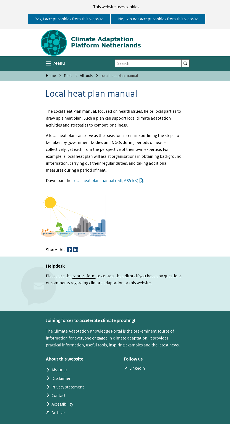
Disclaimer (61, 378)
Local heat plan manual (108, 180)
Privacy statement (67, 387)
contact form (84, 275)
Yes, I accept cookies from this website (69, 18)
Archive (58, 412)
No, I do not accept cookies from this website (158, 18)
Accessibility (62, 404)
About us (59, 369)
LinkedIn (137, 368)
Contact (58, 395)
